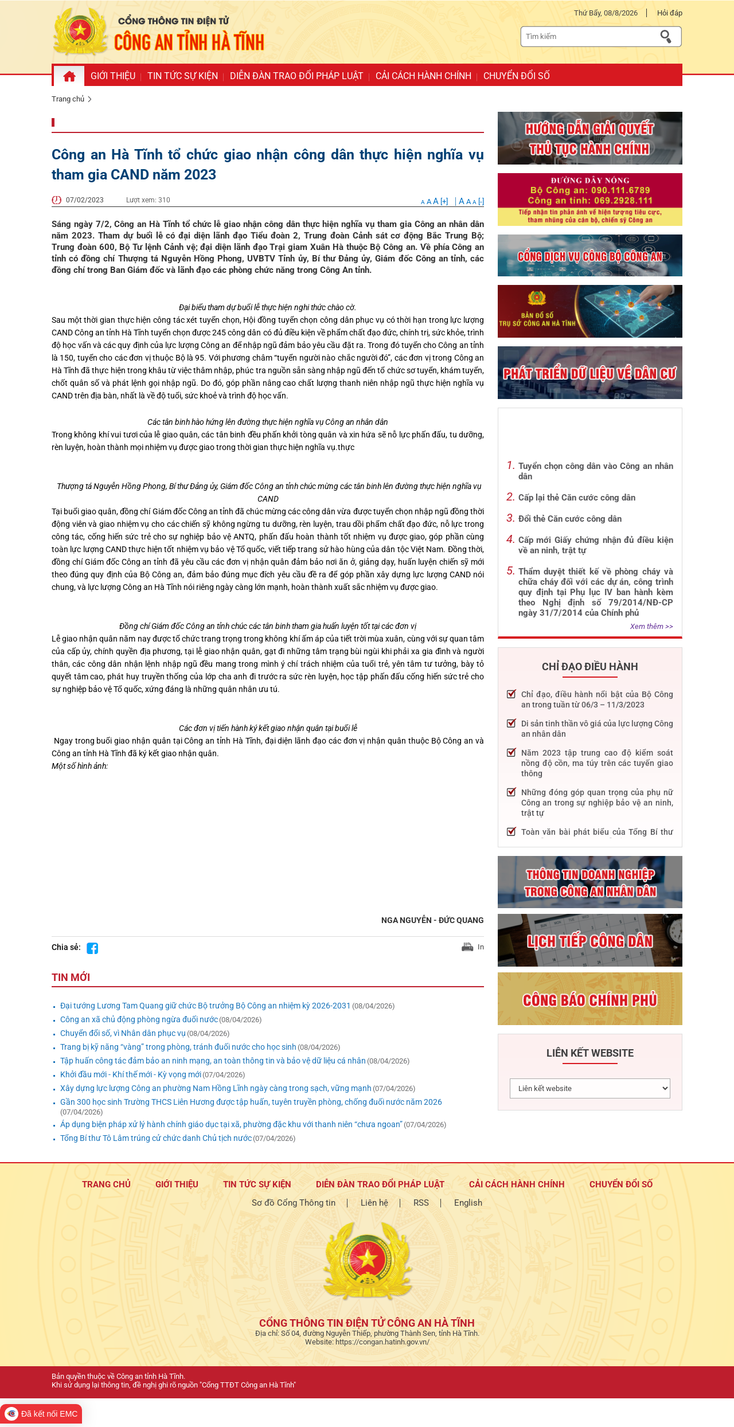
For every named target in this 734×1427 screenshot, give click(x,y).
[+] (435, 201)
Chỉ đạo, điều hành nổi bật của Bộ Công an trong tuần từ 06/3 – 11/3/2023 (597, 699)
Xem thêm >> (651, 626)
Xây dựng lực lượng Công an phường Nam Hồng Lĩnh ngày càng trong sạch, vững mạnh (216, 1088)
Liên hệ (374, 1203)
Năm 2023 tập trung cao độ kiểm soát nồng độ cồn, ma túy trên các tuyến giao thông (597, 763)
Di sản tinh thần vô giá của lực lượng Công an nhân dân (597, 728)
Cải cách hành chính (517, 1184)
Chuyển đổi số (621, 1184)
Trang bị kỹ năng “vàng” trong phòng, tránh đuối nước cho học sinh (178, 1046)
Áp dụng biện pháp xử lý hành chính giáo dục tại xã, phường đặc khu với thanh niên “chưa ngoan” (231, 1124)
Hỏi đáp (669, 13)
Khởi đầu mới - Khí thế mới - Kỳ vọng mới (130, 1074)
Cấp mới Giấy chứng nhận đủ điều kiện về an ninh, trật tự (595, 545)
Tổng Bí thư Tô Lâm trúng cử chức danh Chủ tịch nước (156, 1138)
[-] (471, 201)
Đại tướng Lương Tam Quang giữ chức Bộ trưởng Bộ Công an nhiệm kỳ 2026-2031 (205, 1005)
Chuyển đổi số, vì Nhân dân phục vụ (123, 1033)
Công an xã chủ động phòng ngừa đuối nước (139, 1019)
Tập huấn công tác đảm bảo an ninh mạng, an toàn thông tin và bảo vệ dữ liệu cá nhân (213, 1060)
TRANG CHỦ (106, 1184)
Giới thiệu (176, 1184)
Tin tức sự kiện (257, 1184)
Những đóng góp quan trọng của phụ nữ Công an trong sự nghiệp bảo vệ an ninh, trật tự (597, 803)
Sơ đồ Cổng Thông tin (293, 1203)
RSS (421, 1203)
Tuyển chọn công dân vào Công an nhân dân (595, 471)
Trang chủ (68, 99)
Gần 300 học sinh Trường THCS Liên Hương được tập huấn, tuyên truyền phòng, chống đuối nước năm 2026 (251, 1102)
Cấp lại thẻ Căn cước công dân (576, 497)
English (468, 1203)
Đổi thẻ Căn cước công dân (570, 519)
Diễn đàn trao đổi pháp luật (380, 1184)
